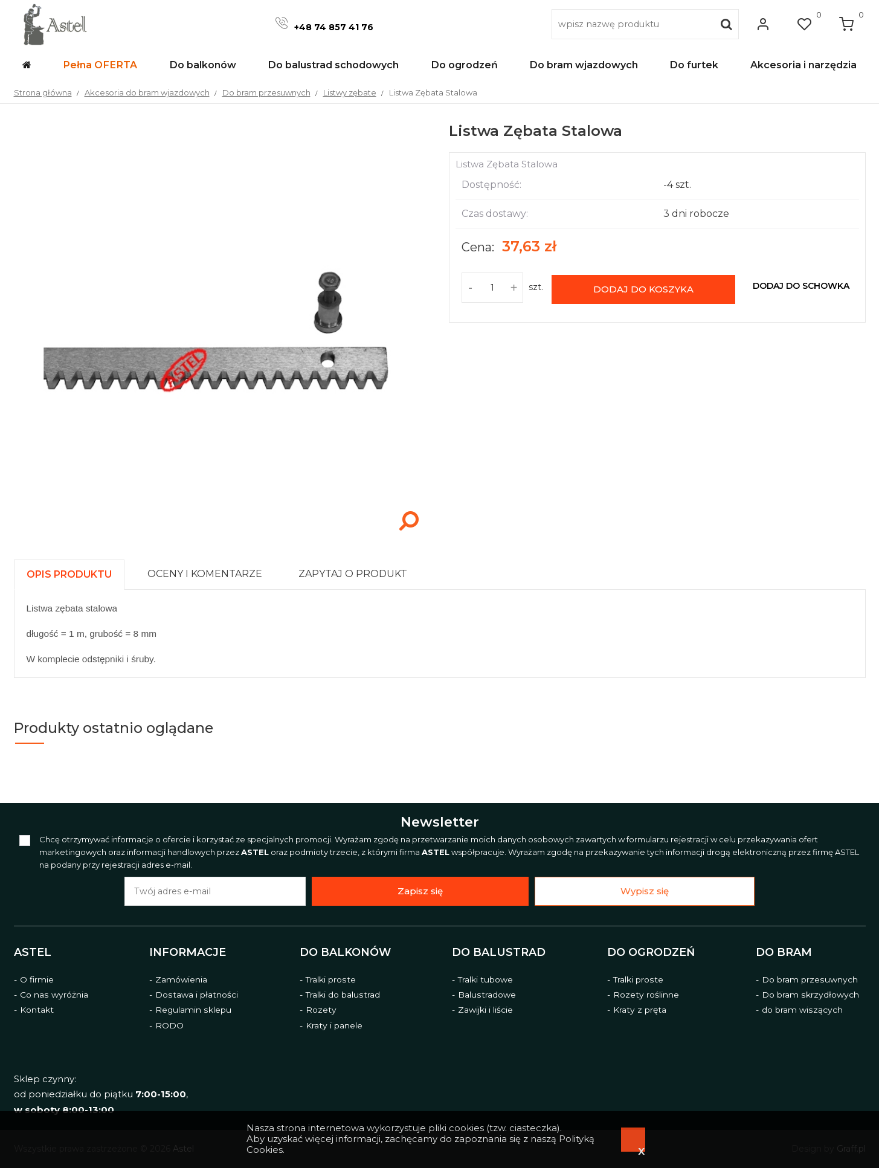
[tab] (74, 571)
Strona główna (43, 92)
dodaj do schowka (801, 285)
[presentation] (69, 574)
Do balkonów (345, 952)
